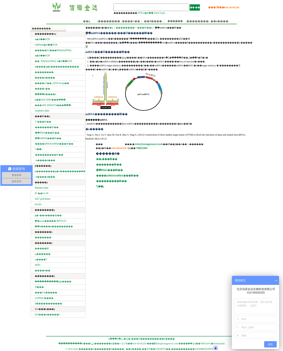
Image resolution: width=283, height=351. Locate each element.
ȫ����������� (48, 303)
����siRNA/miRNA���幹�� (54, 143)
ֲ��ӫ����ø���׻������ (54, 226)
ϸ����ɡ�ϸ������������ (57, 66)
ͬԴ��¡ (38, 149)
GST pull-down (42, 199)
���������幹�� (49, 154)
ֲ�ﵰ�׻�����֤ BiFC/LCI (50, 221)
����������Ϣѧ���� (53, 281)
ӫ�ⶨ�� (148, 13)
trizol (156, 13)
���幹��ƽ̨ (145, 27)
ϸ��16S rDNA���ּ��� (50, 99)
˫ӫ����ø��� (45, 160)
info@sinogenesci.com (149, 144)
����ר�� (131, 21)
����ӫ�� (42, 270)
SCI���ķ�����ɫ (47, 314)
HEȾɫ (37, 265)
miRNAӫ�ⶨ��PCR (46, 44)
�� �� (195, 7)
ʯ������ (43, 254)
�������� (109, 21)
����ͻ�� (42, 88)
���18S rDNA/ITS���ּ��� (53, 105)
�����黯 (42, 248)
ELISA (38, 204)
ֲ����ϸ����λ (45, 94)
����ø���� (45, 77)
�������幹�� (47, 127)
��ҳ (86, 21)
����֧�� (175, 21)
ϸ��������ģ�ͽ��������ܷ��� (60, 171)
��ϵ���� (219, 21)
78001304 (141, 148)
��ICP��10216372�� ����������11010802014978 (177, 349)
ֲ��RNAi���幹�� (47, 132)
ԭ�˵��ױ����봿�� (48, 215)
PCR (140, 13)
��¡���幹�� (106, 159)
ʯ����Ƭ (41, 259)
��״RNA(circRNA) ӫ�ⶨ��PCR (53, 61)
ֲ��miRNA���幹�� (48, 138)
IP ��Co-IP (41, 193)
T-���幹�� (43, 121)
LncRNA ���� (44, 298)
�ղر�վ (123, 338)
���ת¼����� (46, 292)
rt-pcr (162, 13)
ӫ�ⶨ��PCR (42, 39)
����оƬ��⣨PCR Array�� (52, 83)
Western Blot (41, 188)
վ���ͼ (113, 338)
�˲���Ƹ (134, 338)
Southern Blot (42, 110)
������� (43, 237)
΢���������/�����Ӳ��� (39, 287)
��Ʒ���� (153, 21)
